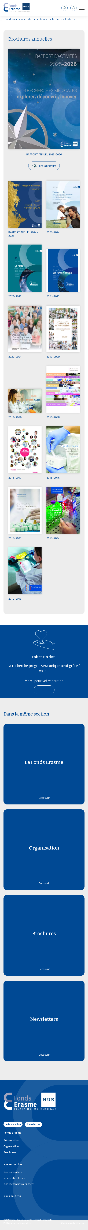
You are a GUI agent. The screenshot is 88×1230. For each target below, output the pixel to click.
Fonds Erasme (55, 19)
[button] (82, 8)
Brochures (69, 19)
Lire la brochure (44, 166)
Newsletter (33, 1124)
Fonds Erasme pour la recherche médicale (24, 19)
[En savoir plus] (44, 689)
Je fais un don (13, 1124)
